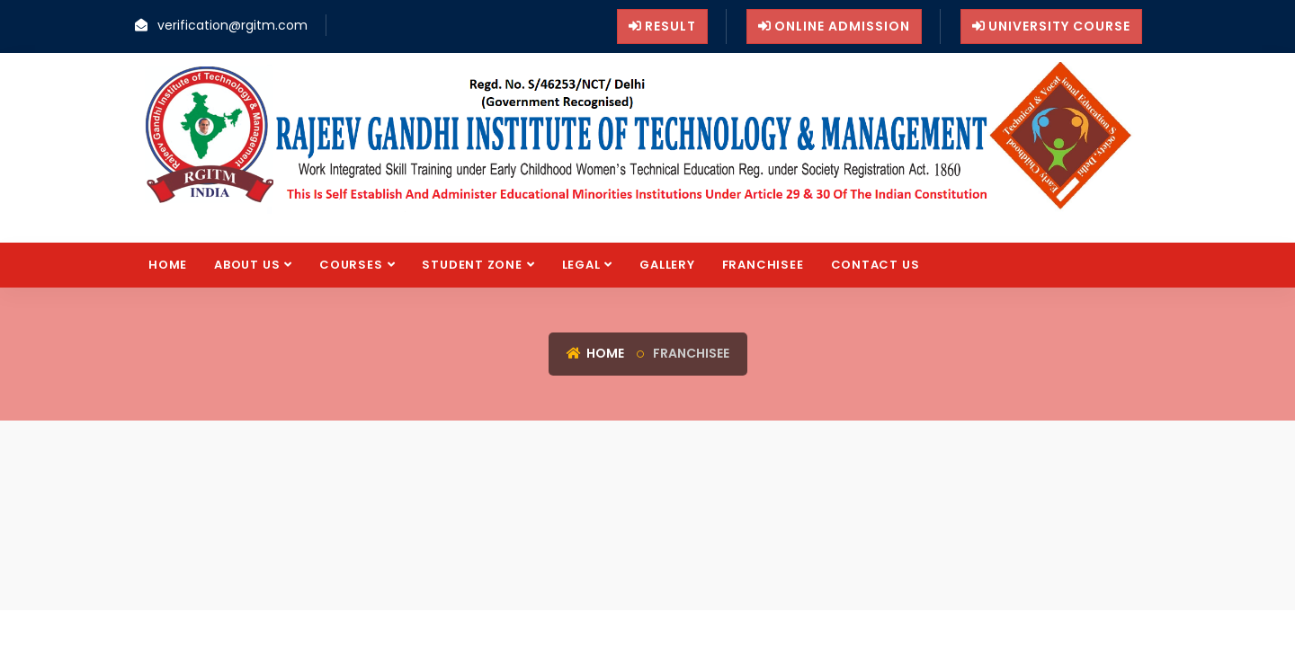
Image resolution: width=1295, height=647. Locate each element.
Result (662, 26)
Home (167, 264)
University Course (1051, 26)
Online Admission (834, 26)
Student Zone (472, 264)
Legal (581, 264)
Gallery (666, 264)
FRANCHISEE (763, 264)
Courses (350, 264)
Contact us (875, 264)
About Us (247, 264)
